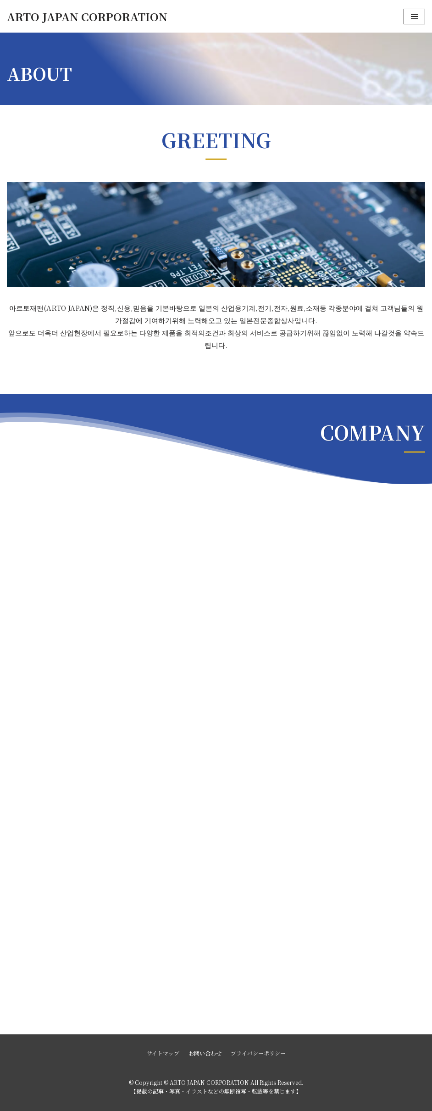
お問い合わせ (205, 1053)
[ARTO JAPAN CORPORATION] (87, 16)
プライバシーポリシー (258, 1053)
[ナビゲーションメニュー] (414, 16)
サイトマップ (163, 1053)
